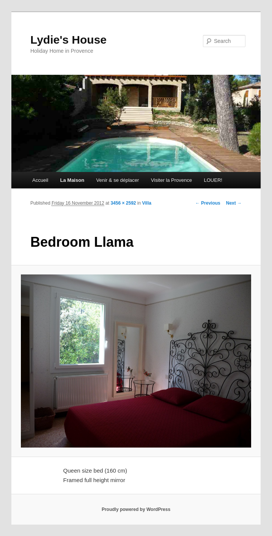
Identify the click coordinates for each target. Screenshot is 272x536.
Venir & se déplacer (117, 180)
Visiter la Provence (171, 180)
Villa (146, 203)
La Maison (72, 180)
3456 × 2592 (123, 203)
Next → (234, 203)
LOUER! (213, 180)
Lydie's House (68, 39)
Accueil (40, 180)
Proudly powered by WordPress (136, 509)
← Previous (207, 203)
